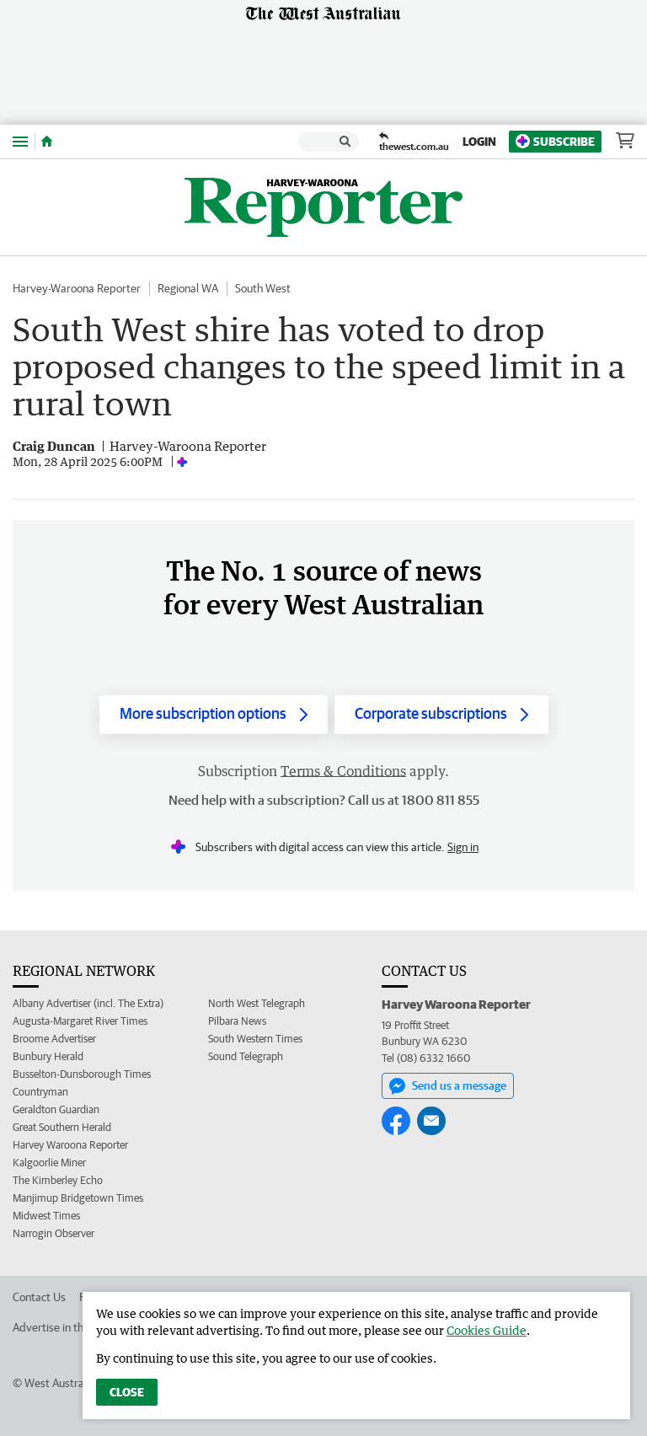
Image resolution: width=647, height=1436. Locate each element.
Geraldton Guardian (56, 1109)
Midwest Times (46, 1215)
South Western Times (255, 1038)
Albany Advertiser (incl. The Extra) (88, 1003)
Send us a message (447, 1086)
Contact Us (39, 1297)
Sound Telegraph (245, 1056)
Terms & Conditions (343, 771)
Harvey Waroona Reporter (70, 1145)
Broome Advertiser (54, 1038)
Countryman (40, 1091)
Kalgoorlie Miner (49, 1162)
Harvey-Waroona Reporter (77, 288)
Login (479, 141)
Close (127, 1392)
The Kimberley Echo (58, 1180)
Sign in (463, 847)
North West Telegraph (256, 1003)
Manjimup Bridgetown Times (78, 1198)
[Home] (47, 141)
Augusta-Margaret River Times (80, 1021)
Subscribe (555, 141)
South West (263, 288)
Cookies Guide (486, 1330)
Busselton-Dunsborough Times (82, 1074)
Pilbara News (237, 1021)
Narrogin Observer (53, 1233)
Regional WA (188, 288)
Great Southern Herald (62, 1127)
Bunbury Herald (48, 1056)
